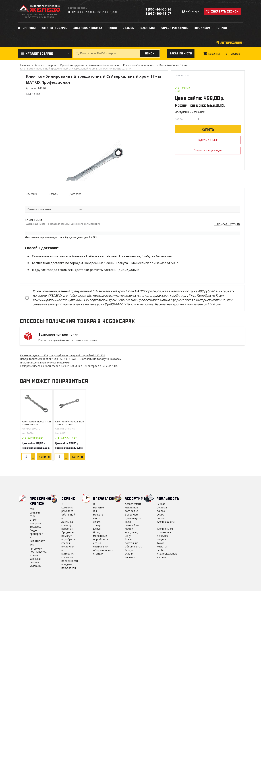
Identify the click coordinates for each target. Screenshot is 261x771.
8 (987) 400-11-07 (158, 13)
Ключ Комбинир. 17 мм (173, 65)
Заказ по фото (181, 53)
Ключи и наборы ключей (104, 65)
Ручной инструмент (72, 65)
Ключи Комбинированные (139, 65)
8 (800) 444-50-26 (158, 9)
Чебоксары (192, 11)
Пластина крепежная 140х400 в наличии (45, 362)
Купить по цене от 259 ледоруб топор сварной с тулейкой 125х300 (62, 355)
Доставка (75, 194)
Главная (25, 65)
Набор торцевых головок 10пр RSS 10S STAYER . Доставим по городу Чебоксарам (70, 359)
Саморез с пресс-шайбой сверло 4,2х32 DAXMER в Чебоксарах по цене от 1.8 (69, 366)
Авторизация (231, 42)
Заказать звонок (225, 11)
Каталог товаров (45, 65)
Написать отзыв (227, 224)
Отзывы (53, 194)
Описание (32, 194)
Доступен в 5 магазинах (189, 112)
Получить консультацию (208, 150)
